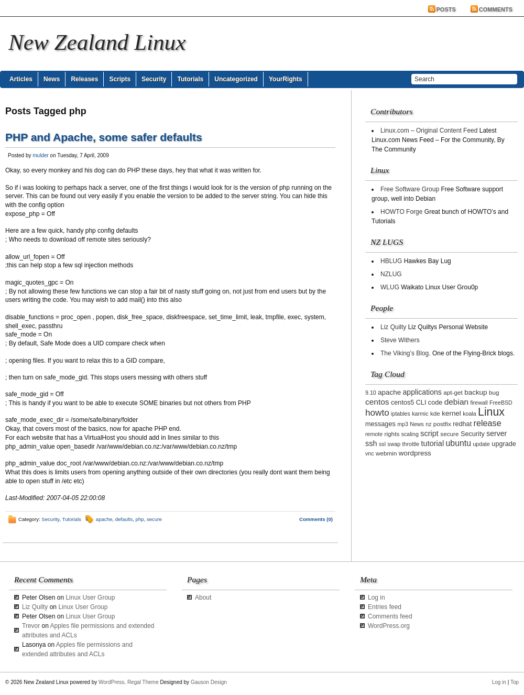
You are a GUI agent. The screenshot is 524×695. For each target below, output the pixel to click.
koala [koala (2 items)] (469, 413)
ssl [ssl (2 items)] (382, 444)
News (51, 79)
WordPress (111, 682)
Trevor (31, 625)
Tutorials (190, 79)
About (203, 597)
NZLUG (391, 274)
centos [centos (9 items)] (377, 401)
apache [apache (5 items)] (389, 392)
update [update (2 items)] (481, 444)
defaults (124, 519)
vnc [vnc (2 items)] (369, 453)
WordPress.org (389, 625)
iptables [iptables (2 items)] (400, 413)
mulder (40, 155)
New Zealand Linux (96, 42)
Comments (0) (316, 519)
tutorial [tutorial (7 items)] (432, 443)
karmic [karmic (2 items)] (420, 413)
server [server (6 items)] (496, 433)
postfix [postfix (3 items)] (442, 423)
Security (153, 79)
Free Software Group (409, 189)
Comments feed (390, 616)
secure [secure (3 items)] (449, 433)
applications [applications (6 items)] (422, 392)
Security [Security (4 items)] (473, 434)
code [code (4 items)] (435, 402)
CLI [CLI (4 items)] (421, 402)
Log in (376, 597)
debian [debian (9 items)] (456, 401)
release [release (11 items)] (487, 423)
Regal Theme (143, 682)
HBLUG (391, 261)
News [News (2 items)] (417, 424)
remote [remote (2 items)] (374, 434)
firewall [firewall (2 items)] (478, 402)
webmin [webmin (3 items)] (386, 453)
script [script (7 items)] (429, 433)
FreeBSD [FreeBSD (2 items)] (500, 402)
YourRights (285, 79)
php (140, 519)
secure (154, 519)
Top (514, 682)
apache (104, 519)
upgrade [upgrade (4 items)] (504, 444)
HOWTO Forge (401, 211)
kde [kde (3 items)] (435, 413)
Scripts (119, 79)
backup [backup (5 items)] (475, 392)
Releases (84, 79)
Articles (20, 79)
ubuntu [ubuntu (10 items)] (459, 443)
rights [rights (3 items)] (392, 433)
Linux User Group (90, 597)
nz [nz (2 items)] (428, 424)
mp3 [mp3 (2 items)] (402, 424)
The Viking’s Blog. (405, 353)
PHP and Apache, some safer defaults (103, 137)
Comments (495, 9)
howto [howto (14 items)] (377, 412)
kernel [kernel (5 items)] (451, 413)
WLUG (389, 287)
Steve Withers (400, 340)
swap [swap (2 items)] (393, 444)
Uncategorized (236, 79)
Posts (446, 9)
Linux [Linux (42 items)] (491, 412)
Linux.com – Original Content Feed (428, 130)
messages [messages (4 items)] (380, 424)
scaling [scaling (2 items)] (410, 434)
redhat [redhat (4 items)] (462, 424)
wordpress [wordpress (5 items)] (415, 453)
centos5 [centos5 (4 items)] (402, 402)
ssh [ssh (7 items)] (371, 443)
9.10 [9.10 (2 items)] (370, 392)
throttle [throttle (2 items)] (411, 444)
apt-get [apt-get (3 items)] (453, 392)
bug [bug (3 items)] (494, 392)
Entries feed (384, 607)
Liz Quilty (393, 327)
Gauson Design (209, 682)
